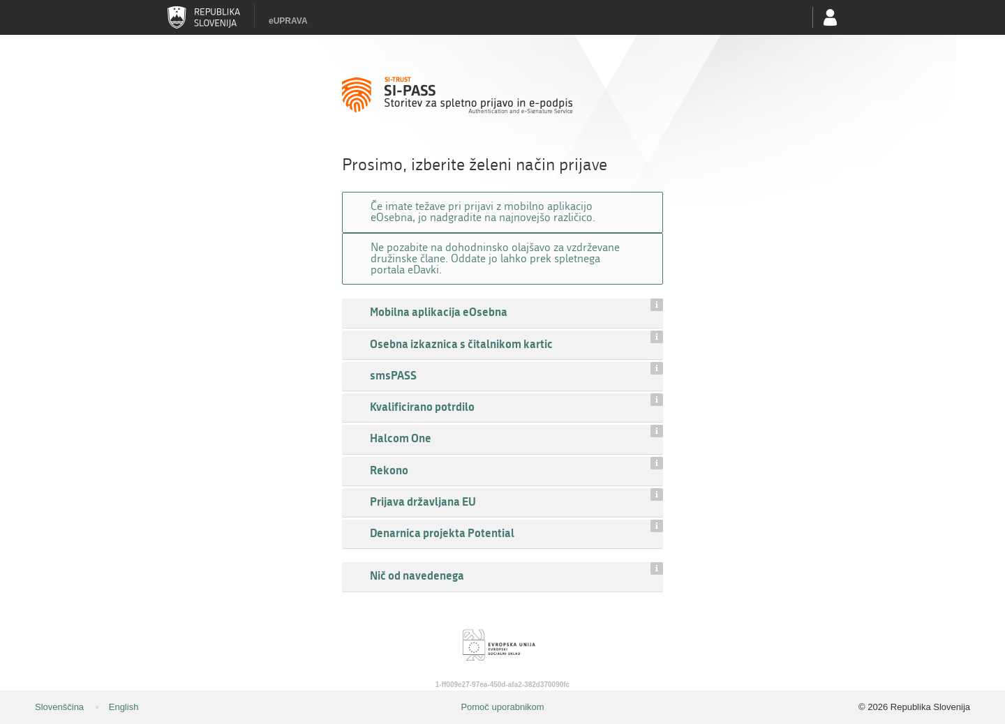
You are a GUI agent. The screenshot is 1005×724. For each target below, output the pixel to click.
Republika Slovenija (204, 17)
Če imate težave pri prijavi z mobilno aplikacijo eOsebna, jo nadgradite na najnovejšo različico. (483, 211)
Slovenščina (59, 707)
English (124, 707)
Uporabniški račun (831, 17)
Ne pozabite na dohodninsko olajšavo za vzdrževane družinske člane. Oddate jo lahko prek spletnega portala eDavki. (495, 259)
